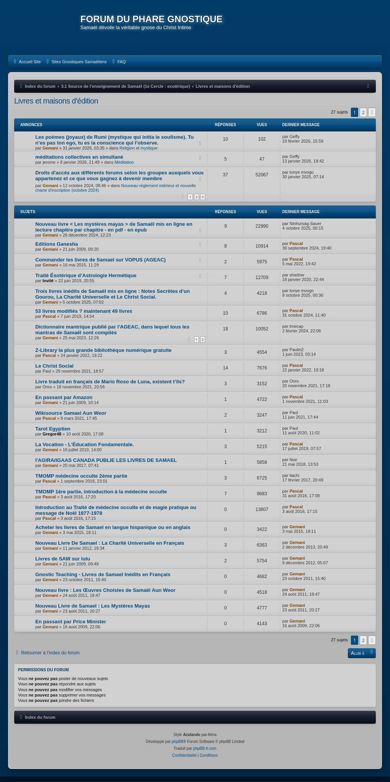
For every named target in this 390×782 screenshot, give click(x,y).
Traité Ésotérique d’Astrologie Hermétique (86, 281)
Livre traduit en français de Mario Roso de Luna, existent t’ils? (110, 387)
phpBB (177, 747)
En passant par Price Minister (70, 627)
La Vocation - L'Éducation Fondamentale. (84, 450)
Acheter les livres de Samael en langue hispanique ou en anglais (113, 533)
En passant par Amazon (63, 403)
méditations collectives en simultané (79, 163)
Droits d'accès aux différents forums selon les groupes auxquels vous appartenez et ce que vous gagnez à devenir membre (119, 181)
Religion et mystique (139, 153)
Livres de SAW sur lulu (62, 564)
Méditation (124, 168)
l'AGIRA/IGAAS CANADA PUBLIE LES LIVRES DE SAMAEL (106, 465)
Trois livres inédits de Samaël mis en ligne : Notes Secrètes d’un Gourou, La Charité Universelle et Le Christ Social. (112, 299)
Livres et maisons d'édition (56, 106)
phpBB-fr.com (205, 754)
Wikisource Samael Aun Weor (70, 418)
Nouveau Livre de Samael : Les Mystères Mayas (92, 611)
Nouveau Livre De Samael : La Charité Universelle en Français (109, 548)
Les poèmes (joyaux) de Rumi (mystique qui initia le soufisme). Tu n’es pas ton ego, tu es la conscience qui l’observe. (114, 145)
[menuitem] (26, 67)
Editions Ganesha (56, 249)
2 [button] (363, 117)
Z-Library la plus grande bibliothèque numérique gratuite (103, 355)
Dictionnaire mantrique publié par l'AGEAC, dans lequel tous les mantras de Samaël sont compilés (112, 335)
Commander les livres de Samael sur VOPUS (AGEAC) (100, 265)
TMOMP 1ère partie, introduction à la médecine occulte (101, 497)
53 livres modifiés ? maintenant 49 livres (83, 316)
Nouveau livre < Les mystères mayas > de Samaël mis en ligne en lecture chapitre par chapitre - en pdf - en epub (114, 232)
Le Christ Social (54, 371)
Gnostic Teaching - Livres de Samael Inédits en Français (102, 580)
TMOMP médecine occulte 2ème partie (81, 481)
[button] (372, 117)
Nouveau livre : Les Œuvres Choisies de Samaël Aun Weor (105, 595)
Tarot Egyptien (52, 434)
